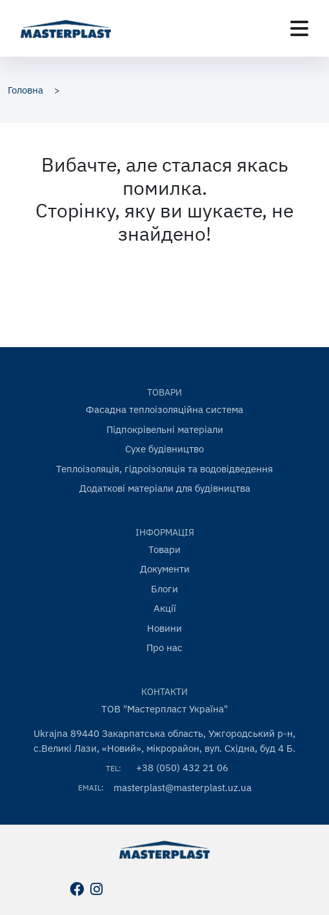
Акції (165, 608)
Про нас (164, 647)
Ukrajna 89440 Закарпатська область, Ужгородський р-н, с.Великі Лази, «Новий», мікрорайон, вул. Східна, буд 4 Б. (164, 740)
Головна (25, 90)
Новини (164, 628)
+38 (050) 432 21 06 (182, 767)
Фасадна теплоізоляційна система (164, 409)
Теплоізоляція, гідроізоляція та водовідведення (164, 469)
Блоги (164, 589)
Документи (165, 569)
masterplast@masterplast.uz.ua (183, 787)
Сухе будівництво (164, 449)
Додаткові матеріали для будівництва (164, 488)
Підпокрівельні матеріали (164, 429)
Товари (164, 549)
